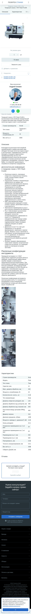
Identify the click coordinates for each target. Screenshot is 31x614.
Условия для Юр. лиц (9, 78)
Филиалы (15, 539)
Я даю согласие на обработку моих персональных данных (15, 521)
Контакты (15, 578)
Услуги (15, 545)
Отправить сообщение (15, 516)
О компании (15, 550)
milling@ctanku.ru (15, 106)
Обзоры (15, 561)
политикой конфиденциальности (11, 606)
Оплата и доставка (15, 572)
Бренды (15, 534)
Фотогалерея (15, 567)
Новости (15, 556)
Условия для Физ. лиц (9, 76)
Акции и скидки (15, 529)
